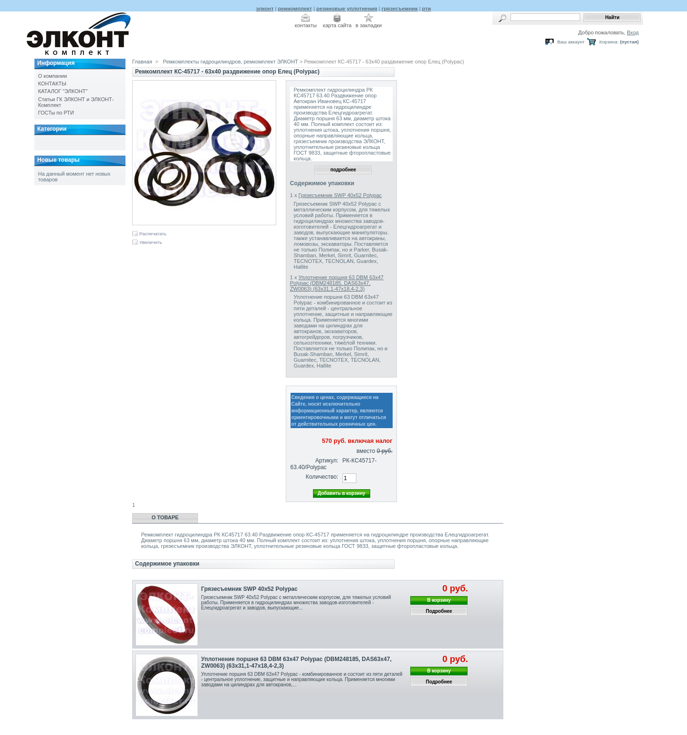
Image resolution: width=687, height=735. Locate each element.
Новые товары (58, 160)
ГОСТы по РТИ (56, 113)
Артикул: (326, 460)
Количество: (322, 476)
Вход (633, 32)
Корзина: (608, 41)
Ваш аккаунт (570, 41)
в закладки (368, 25)
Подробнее (439, 611)
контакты (306, 25)
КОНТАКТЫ (52, 83)
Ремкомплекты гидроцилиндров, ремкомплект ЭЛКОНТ (231, 61)
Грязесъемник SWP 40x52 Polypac (340, 195)
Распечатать (153, 233)
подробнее (343, 169)
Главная (142, 61)
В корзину (439, 600)
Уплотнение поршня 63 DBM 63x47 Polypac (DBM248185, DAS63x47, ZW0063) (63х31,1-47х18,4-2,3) (337, 283)
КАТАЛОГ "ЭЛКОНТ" (63, 91)
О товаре (165, 517)
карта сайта (337, 25)
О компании (52, 76)
